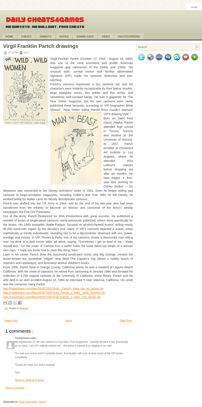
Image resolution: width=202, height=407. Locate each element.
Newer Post (10, 320)
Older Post (126, 320)
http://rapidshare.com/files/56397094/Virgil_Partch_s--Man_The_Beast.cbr (52, 297)
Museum (23, 308)
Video (106, 36)
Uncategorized (129, 36)
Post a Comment (14, 387)
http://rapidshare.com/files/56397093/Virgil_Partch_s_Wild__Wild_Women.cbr (54, 292)
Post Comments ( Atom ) (33, 401)
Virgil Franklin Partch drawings (40, 46)
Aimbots (45, 36)
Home (194, 7)
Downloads (85, 36)
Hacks (64, 36)
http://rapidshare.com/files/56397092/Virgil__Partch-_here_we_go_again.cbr (53, 288)
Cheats (26, 36)
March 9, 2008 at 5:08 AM (29, 380)
